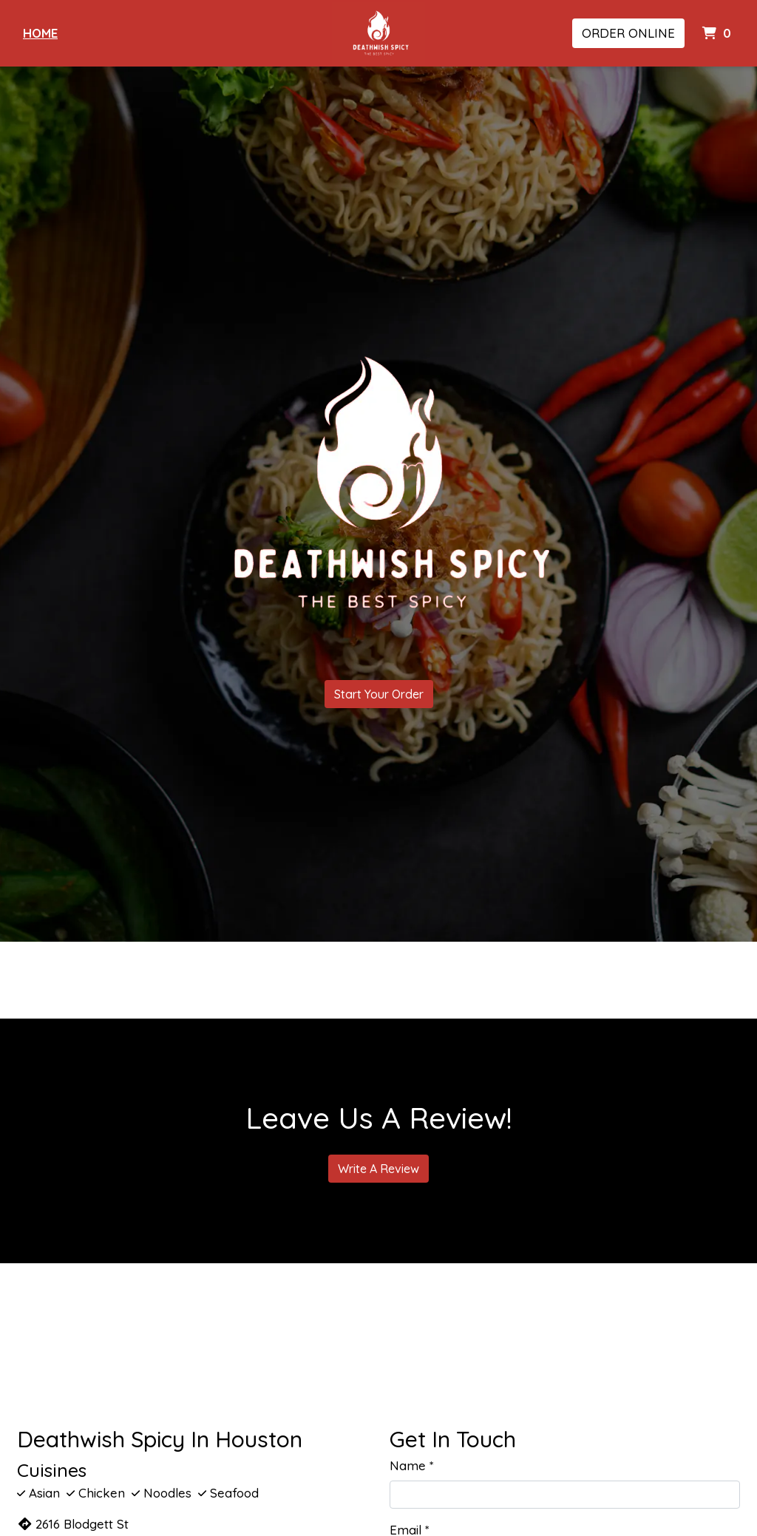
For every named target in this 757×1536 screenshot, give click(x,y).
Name (408, 1465)
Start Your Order (379, 694)
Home (40, 33)
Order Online (628, 33)
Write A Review (378, 1168)
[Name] (565, 1495)
